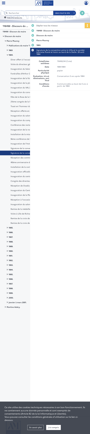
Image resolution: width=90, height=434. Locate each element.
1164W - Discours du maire (14, 31)
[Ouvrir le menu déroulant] (3, 3)
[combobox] (64, 13)
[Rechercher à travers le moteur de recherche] (30, 13)
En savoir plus (35, 427)
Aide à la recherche (14, 18)
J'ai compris (53, 427)
